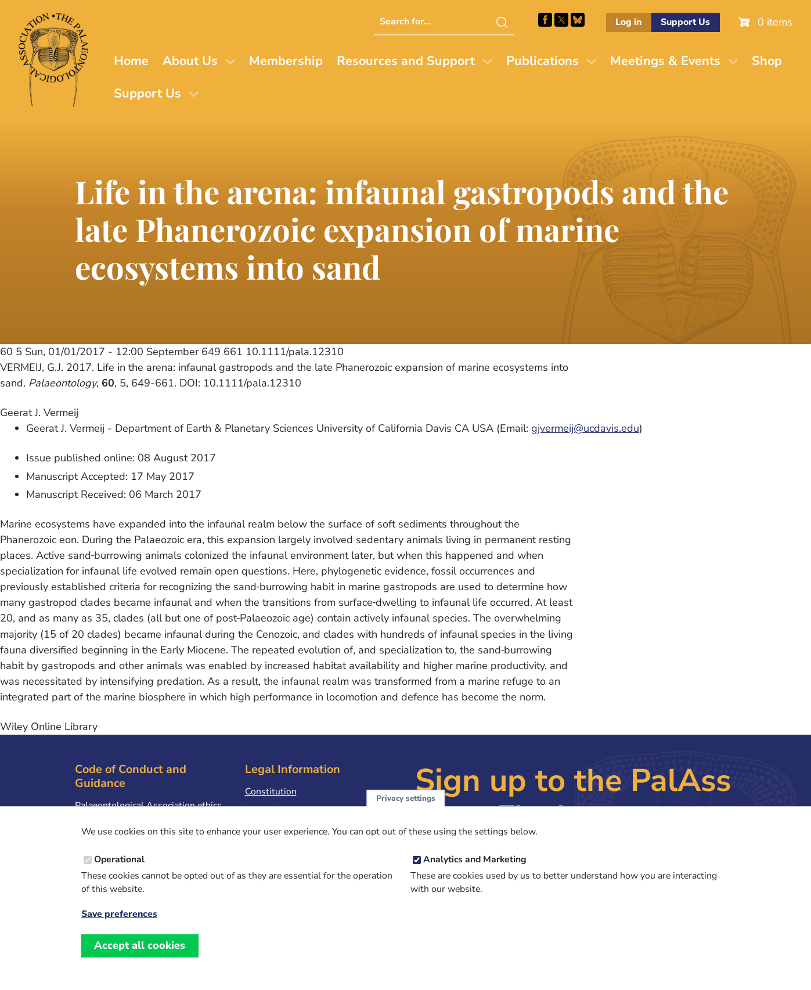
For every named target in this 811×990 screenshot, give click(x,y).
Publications (542, 61)
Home (131, 61)
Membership (286, 61)
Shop (767, 61)
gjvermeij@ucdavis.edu (585, 428)
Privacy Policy (273, 809)
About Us (190, 61)
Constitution (271, 791)
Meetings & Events (665, 61)
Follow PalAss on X (561, 20)
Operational (119, 874)
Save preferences (119, 929)
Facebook (545, 20)
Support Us (685, 22)
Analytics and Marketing (475, 874)
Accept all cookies (139, 960)
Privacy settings (405, 812)
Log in (628, 22)
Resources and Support (406, 61)
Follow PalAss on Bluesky (578, 20)
